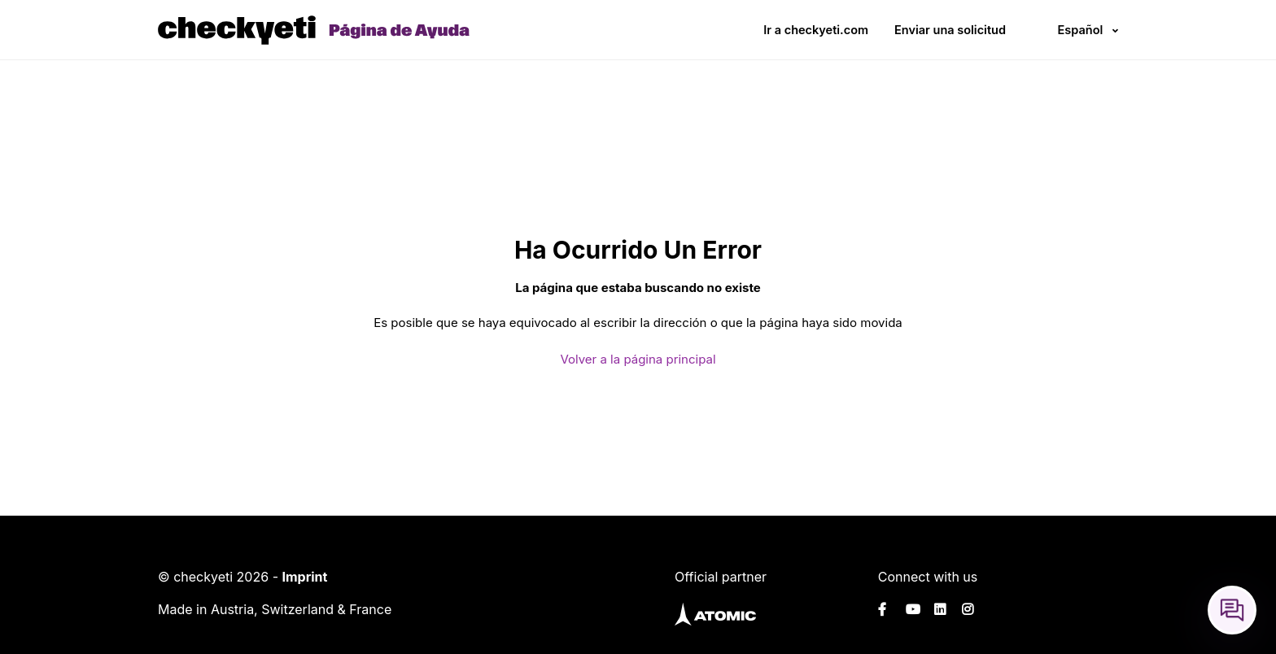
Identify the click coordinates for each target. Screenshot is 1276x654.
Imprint (304, 577)
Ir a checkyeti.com (815, 30)
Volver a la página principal (637, 359)
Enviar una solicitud (950, 30)
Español (1080, 30)
